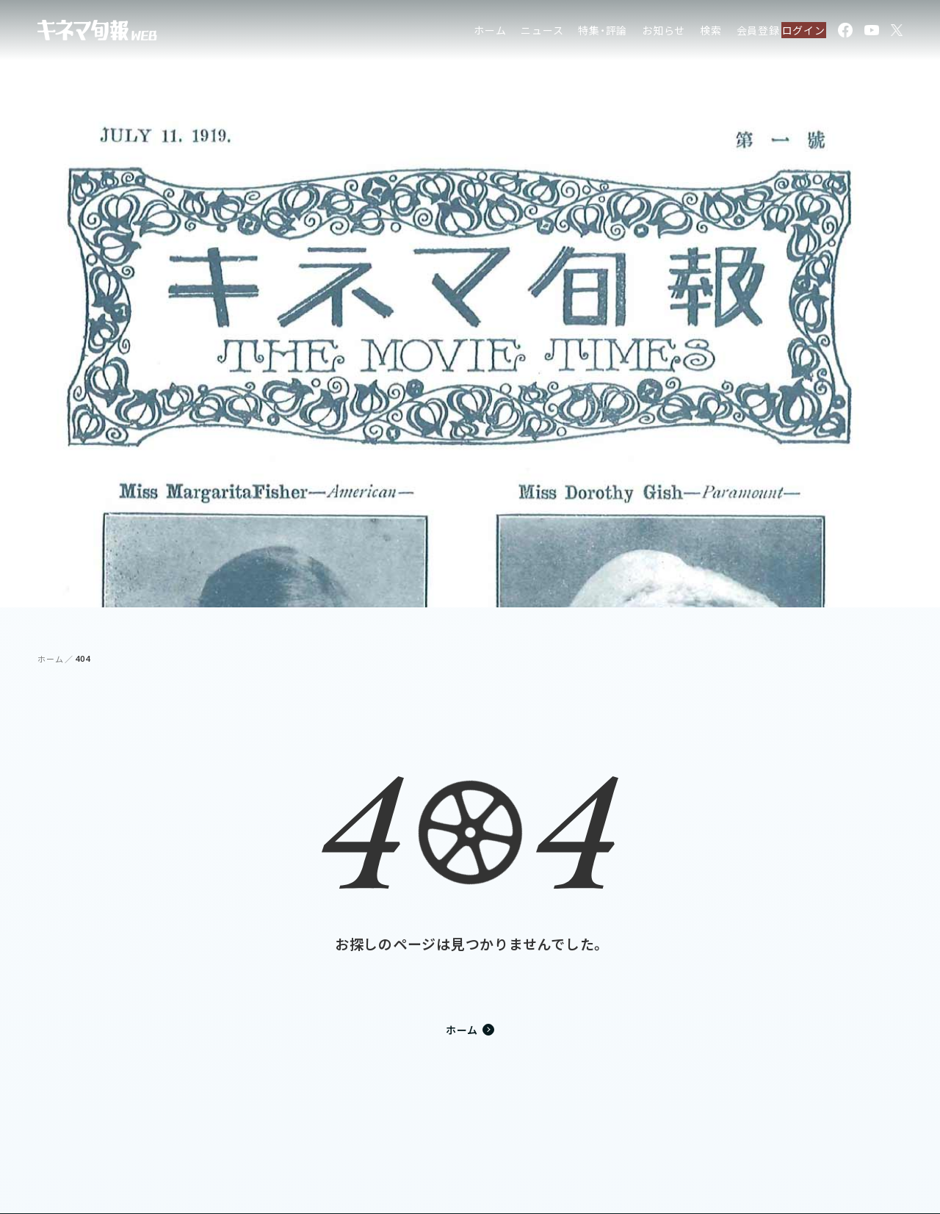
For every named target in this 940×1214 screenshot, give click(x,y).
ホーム (460, 33)
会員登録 (729, 33)
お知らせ (634, 33)
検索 (681, 33)
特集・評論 (574, 33)
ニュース (513, 33)
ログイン (795, 33)
